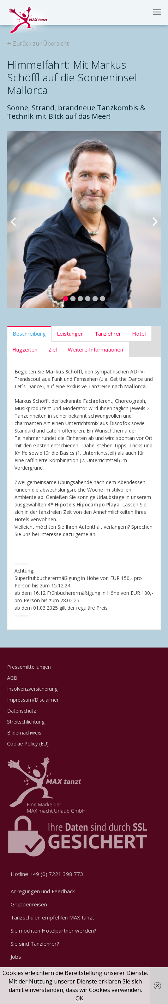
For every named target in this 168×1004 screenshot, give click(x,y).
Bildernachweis (24, 732)
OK (79, 998)
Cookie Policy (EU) (28, 743)
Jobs (16, 956)
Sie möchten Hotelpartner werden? (53, 930)
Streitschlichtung (25, 721)
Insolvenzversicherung (32, 688)
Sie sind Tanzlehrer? (35, 943)
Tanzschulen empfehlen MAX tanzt (52, 917)
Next (150, 220)
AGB (12, 677)
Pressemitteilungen (29, 666)
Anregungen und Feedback (43, 891)
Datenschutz (21, 710)
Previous (18, 220)
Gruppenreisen (29, 904)
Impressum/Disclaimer (33, 699)
